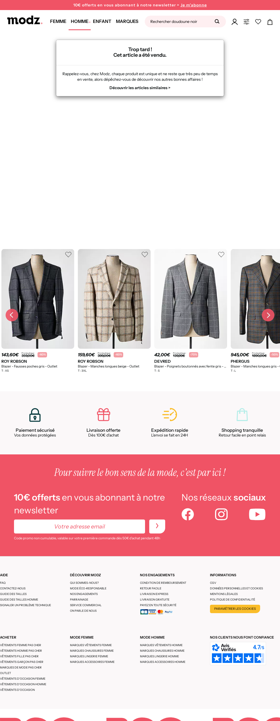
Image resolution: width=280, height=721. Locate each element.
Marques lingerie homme (159, 656)
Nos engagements (84, 594)
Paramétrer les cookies (235, 609)
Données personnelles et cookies (236, 588)
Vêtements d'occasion (17, 690)
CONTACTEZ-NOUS (12, 588)
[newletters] (157, 526)
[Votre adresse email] (79, 526)
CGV (213, 583)
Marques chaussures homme (162, 651)
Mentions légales (224, 594)
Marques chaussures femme (92, 651)
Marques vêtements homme (161, 645)
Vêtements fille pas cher (19, 656)
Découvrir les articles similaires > (140, 87)
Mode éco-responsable (88, 588)
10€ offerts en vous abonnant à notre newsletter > (140, 5)
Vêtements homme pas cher (21, 651)
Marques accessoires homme (162, 662)
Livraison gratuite (154, 599)
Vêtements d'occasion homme (23, 684)
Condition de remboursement (163, 583)
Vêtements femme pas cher (20, 645)
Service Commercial (86, 605)
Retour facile (150, 588)
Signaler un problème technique (25, 605)
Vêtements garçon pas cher (21, 662)
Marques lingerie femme (89, 656)
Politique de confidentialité (232, 599)
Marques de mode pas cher (21, 667)
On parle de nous (83, 611)
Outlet (5, 673)
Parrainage (79, 599)
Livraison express (154, 594)
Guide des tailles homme (19, 599)
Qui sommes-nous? (84, 583)
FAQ (3, 583)
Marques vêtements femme (91, 645)
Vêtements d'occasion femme (22, 678)
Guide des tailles (13, 594)
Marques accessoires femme (92, 662)
